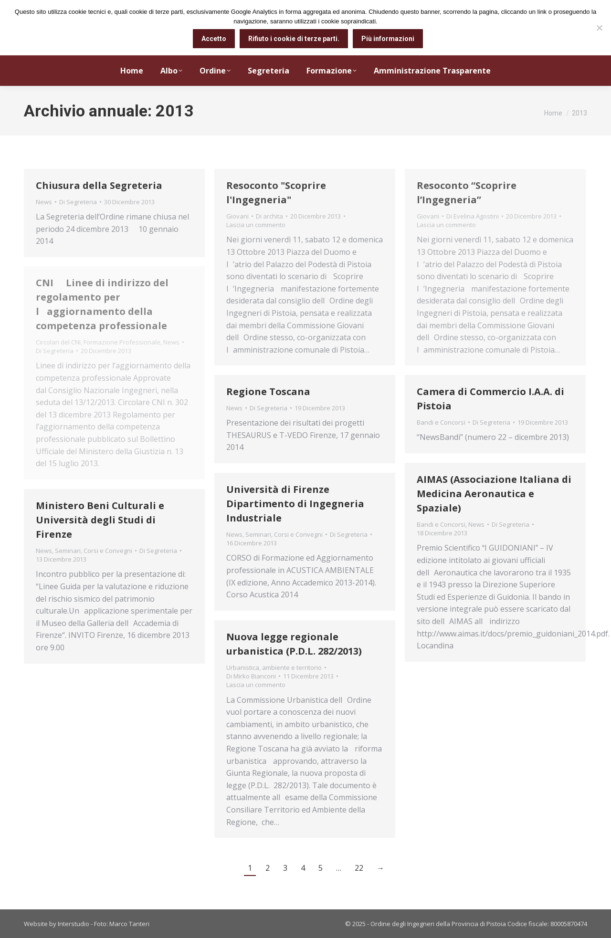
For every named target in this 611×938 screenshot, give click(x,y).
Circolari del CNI (58, 342)
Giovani (237, 216)
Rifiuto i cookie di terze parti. (293, 38)
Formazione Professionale (122, 342)
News (44, 202)
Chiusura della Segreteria (99, 185)
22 (359, 868)
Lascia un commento (255, 224)
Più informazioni (387, 38)
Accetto (213, 38)
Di (78, 202)
